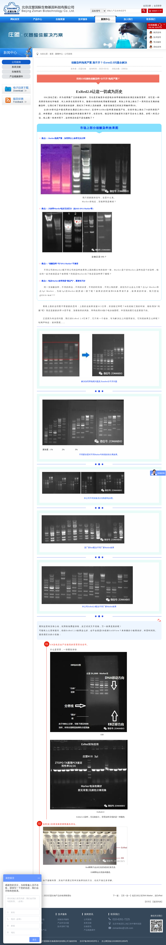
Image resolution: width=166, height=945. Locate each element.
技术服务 (82, 19)
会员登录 (158, 6)
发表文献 (16, 67)
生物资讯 (16, 71)
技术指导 (157, 37)
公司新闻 (16, 62)
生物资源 (60, 19)
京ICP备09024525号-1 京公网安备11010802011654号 (103, 941)
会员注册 (147, 6)
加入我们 (128, 19)
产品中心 (37, 19)
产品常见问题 (63, 923)
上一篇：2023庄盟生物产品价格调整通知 (53, 895)
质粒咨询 (157, 47)
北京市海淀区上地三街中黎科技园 (127, 924)
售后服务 (157, 42)
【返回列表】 (157, 902)
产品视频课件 (16, 76)
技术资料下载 (63, 926)
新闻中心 (105, 19)
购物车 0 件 (157, 11)
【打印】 (148, 902)
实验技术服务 (63, 919)
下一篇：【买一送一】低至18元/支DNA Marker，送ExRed (137, 895)
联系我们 (150, 19)
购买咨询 (157, 32)
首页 (51, 54)
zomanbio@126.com (123, 928)
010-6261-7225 (121, 919)
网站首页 (14, 19)
